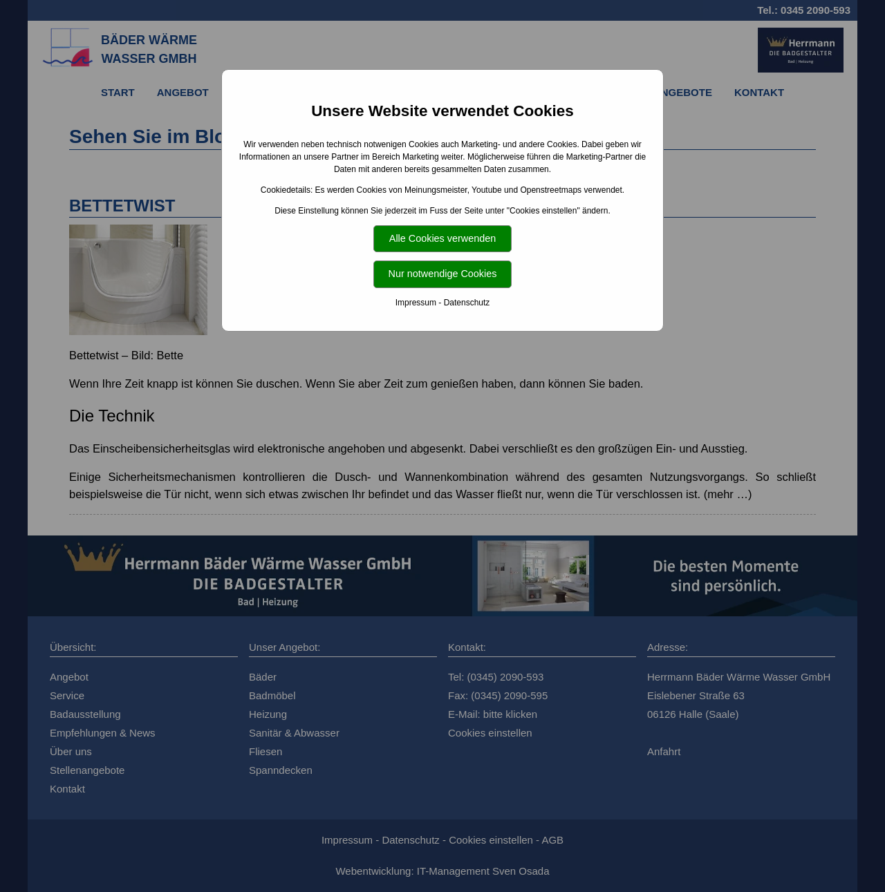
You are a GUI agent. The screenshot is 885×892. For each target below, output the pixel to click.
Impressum (415, 302)
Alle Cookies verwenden (442, 238)
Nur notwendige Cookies (443, 273)
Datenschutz (467, 302)
